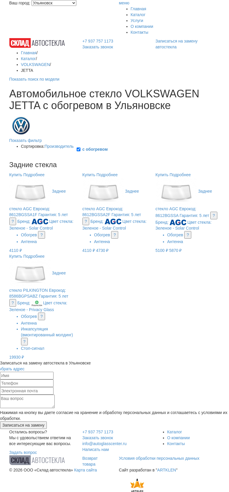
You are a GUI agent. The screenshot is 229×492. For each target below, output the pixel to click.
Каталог (138, 14)
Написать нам (95, 449)
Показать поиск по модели (34, 79)
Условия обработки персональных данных (159, 458)
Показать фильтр (25, 140)
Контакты (139, 32)
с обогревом (95, 149)
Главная (138, 8)
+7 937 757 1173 (97, 41)
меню (124, 3)
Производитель (59, 146)
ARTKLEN (166, 470)
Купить (15, 174)
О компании (142, 26)
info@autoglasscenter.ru (104, 443)
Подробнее (34, 174)
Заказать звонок (97, 47)
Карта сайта (85, 470)
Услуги (137, 20)
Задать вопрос (23, 452)
